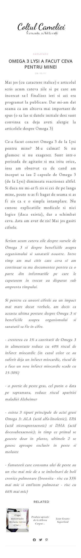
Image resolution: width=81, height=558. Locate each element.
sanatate (40, 53)
